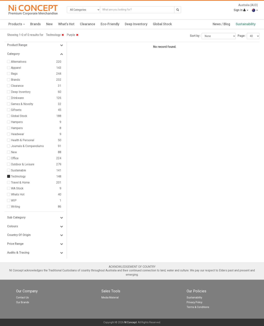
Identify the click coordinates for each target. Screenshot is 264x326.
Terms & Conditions (198, 307)
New (49, 24)
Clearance (87, 24)
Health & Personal (22, 140)
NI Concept (130, 322)
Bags (14, 73)
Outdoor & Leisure (22, 164)
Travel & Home (20, 182)
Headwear (17, 134)
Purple (72, 35)
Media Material (110, 297)
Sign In (241, 10)
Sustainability (246, 24)
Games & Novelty (22, 104)
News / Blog (221, 24)
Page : (242, 36)
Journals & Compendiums (27, 146)
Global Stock (162, 24)
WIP (13, 200)
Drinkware (17, 98)
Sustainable (18, 170)
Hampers (17, 122)
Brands (35, 24)
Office (15, 158)
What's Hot (66, 24)
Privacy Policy (194, 302)
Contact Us (22, 297)
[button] (255, 10)
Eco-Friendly (110, 24)
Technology (55, 35)
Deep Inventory (136, 24)
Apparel (16, 68)
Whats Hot (17, 194)
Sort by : (195, 36)
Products (16, 24)
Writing (15, 206)
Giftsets (16, 110)
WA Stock (17, 188)
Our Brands (22, 302)
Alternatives (18, 61)
